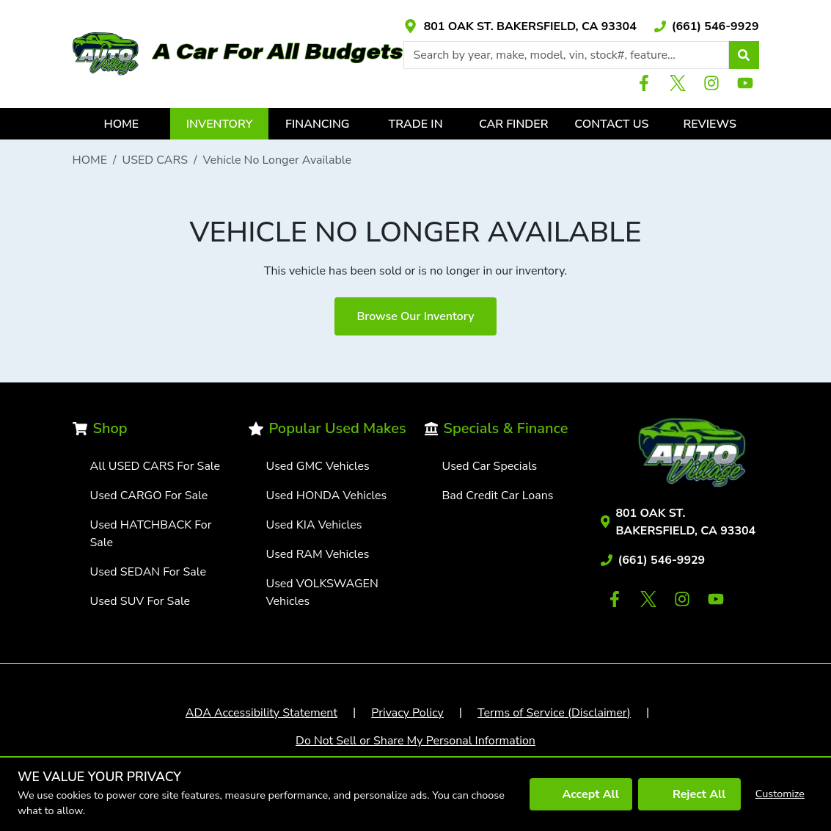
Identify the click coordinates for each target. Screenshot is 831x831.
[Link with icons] (519, 26)
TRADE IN (416, 124)
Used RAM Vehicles (318, 554)
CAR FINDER (514, 124)
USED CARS (155, 160)
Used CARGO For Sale (149, 495)
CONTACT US (611, 124)
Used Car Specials (490, 466)
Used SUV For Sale (140, 601)
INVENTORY (219, 124)
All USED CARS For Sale (155, 466)
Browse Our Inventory (415, 316)
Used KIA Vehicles (314, 525)
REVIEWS (709, 124)
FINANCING (317, 124)
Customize (780, 793)
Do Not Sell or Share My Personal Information (415, 741)
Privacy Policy (407, 713)
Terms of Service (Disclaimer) (554, 713)
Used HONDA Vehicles (326, 495)
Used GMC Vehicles (318, 466)
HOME (121, 124)
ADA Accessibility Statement (261, 713)
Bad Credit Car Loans (498, 495)
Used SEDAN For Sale (148, 572)
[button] (743, 55)
